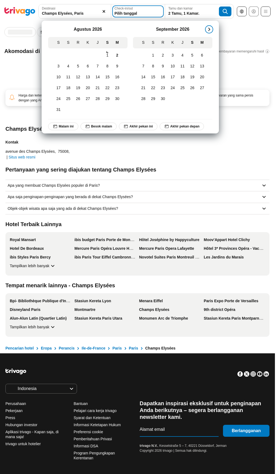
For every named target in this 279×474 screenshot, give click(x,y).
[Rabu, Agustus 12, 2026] (78, 77)
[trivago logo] (19, 11)
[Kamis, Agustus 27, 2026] (88, 99)
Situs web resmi (21, 157)
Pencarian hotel (19, 348)
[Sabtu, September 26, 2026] (192, 88)
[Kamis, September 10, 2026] (173, 66)
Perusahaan (15, 403)
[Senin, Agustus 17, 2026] (58, 88)
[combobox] (75, 11)
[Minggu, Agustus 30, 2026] (117, 99)
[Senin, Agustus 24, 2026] (58, 99)
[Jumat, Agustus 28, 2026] (98, 99)
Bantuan (81, 403)
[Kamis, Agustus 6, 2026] (88, 66)
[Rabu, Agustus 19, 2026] (78, 88)
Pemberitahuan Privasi (93, 439)
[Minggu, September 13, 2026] (202, 66)
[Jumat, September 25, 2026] (182, 88)
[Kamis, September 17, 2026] (173, 77)
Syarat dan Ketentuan (92, 418)
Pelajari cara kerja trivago (95, 410)
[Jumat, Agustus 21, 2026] (98, 88)
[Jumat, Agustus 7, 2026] (98, 66)
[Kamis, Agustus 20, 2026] (88, 88)
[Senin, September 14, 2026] (143, 77)
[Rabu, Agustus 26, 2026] (78, 99)
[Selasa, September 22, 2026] (153, 88)
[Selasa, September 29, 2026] (153, 99)
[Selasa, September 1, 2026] (153, 55)
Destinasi (48, 8)
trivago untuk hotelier (23, 444)
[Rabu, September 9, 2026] (163, 66)
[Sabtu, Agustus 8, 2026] (107, 66)
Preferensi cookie (89, 432)
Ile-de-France (93, 348)
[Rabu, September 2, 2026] (163, 55)
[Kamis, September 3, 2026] (173, 55)
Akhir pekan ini (138, 126)
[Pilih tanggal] (138, 11)
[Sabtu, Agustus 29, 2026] (107, 99)
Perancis (67, 348)
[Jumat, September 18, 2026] (182, 77)
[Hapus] (104, 11)
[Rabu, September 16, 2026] (163, 77)
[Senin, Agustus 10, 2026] (58, 77)
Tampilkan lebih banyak (33, 266)
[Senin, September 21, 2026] (143, 88)
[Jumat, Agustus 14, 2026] (98, 77)
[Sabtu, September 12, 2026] (192, 66)
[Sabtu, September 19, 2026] (192, 77)
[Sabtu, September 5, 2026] (192, 55)
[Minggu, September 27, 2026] (202, 88)
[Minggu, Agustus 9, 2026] (117, 66)
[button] (75, 11)
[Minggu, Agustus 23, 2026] (117, 88)
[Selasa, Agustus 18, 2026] (68, 88)
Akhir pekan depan (181, 126)
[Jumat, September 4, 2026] (182, 55)
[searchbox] (75, 13)
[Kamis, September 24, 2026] (173, 88)
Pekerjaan (14, 410)
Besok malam (98, 126)
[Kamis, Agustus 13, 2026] (88, 77)
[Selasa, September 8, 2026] (153, 66)
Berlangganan (246, 430)
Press (10, 418)
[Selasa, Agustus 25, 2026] (68, 99)
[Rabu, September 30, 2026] (163, 99)
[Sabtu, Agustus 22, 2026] (107, 88)
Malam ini (63, 126)
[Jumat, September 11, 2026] (182, 66)
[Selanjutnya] (209, 29)
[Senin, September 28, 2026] (143, 99)
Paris (117, 348)
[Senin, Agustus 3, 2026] (58, 66)
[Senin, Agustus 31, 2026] (58, 110)
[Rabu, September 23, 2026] (163, 88)
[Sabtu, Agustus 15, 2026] (107, 77)
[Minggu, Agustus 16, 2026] (117, 77)
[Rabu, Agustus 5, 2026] (78, 66)
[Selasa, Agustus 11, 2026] (68, 77)
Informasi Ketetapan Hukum (97, 425)
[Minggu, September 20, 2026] (202, 77)
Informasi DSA (86, 446)
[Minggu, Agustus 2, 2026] (117, 55)
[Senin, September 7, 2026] (143, 66)
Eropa (46, 348)
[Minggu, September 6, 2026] (202, 55)
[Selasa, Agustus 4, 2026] (68, 66)
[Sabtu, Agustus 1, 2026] (107, 55)
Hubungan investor (21, 425)
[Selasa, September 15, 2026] (153, 77)
